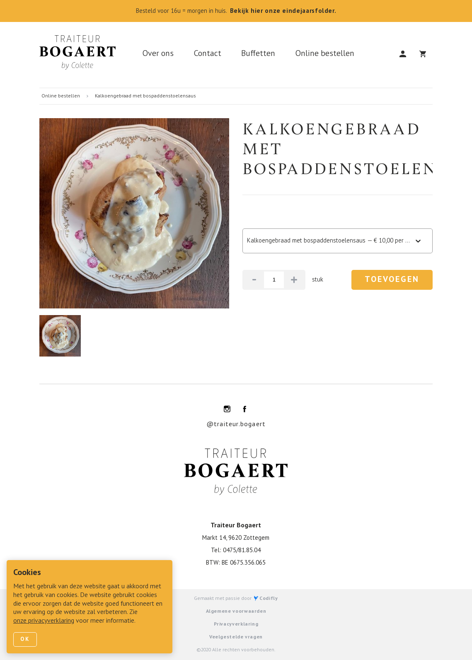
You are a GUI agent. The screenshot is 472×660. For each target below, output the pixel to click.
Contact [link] (207, 54)
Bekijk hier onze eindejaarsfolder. (283, 11)
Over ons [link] (158, 54)
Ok (25, 639)
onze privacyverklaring (43, 621)
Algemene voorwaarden (236, 611)
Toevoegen (392, 280)
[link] (80, 54)
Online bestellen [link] (324, 54)
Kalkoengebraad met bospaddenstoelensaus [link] (145, 96)
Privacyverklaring (236, 624)
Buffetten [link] (258, 54)
